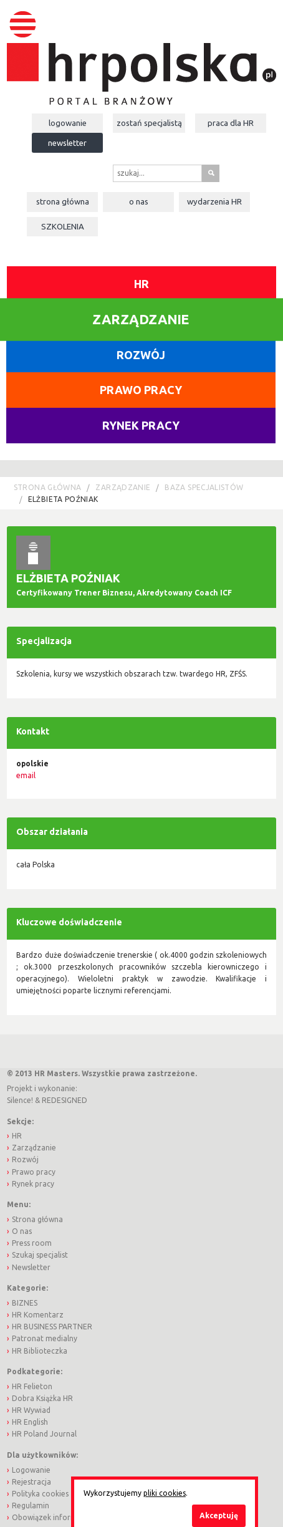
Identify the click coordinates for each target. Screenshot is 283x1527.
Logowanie (68, 122)
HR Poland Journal (44, 1434)
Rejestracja (31, 1482)
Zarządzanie (122, 487)
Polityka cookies (40, 1494)
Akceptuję (218, 1515)
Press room (32, 1243)
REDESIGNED (64, 1100)
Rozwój (141, 355)
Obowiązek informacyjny (55, 1517)
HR (141, 283)
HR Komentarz (38, 1315)
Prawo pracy (141, 389)
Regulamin (30, 1505)
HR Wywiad (31, 1410)
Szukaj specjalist (40, 1255)
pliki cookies (164, 1493)
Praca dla (231, 122)
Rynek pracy (141, 425)
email (26, 775)
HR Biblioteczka (39, 1351)
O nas (138, 201)
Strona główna (62, 201)
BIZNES (24, 1303)
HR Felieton (32, 1386)
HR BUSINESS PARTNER (52, 1326)
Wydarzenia (214, 201)
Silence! (20, 1100)
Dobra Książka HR (42, 1398)
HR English (30, 1422)
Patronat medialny (44, 1338)
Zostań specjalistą (149, 122)
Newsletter (67, 142)
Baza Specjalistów (204, 487)
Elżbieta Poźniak (63, 499)
